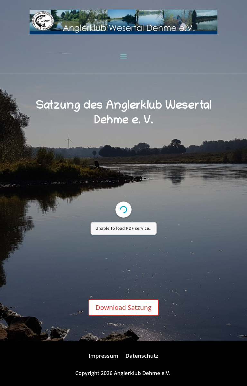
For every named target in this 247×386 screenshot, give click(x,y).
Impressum (103, 356)
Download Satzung (123, 307)
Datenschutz (142, 356)
